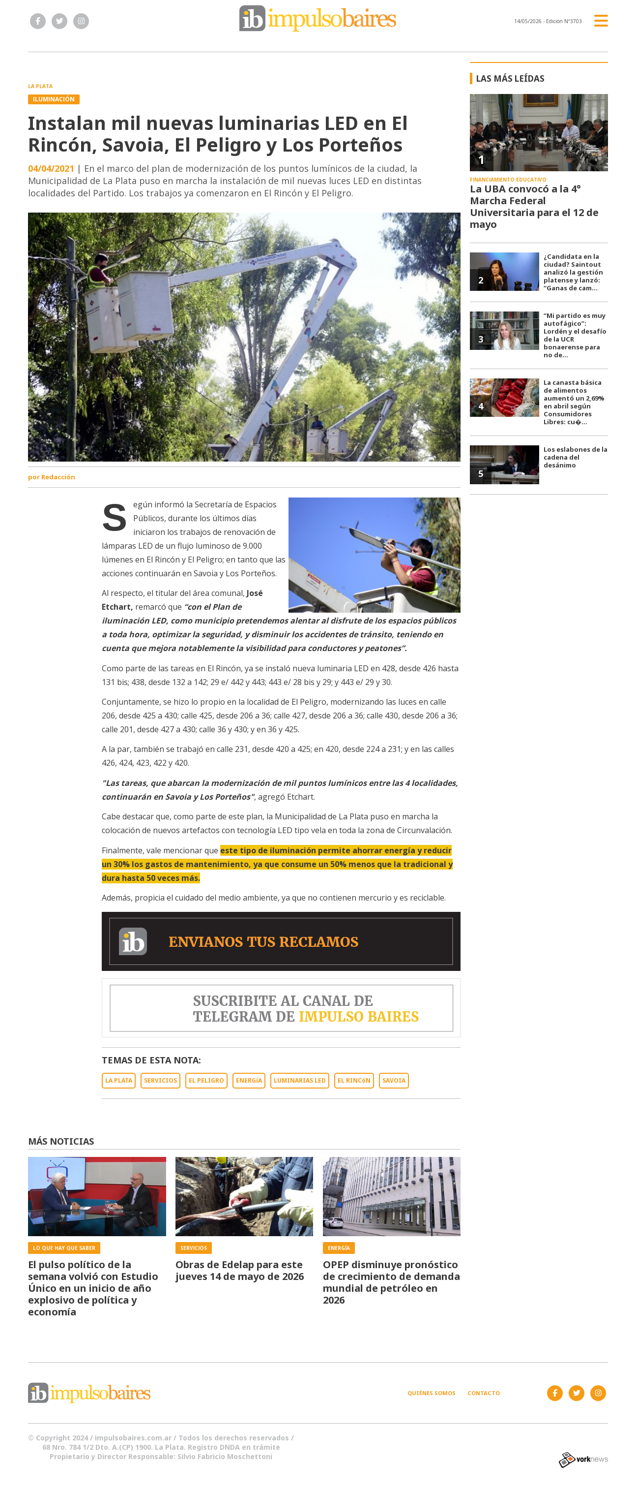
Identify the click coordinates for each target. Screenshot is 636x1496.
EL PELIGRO (206, 1080)
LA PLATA (118, 1080)
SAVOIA (393, 1080)
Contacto (483, 1393)
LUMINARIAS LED (300, 1080)
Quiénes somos (431, 1393)
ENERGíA (249, 1080)
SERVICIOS (160, 1080)
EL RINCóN (354, 1080)
